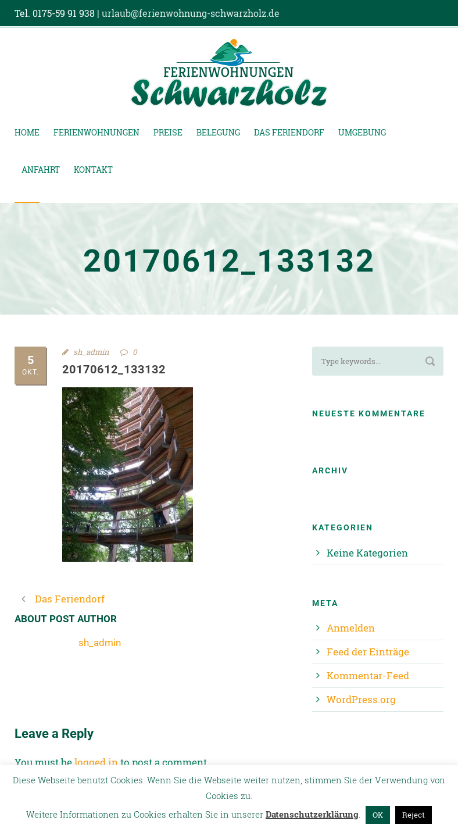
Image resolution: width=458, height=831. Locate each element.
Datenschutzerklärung (312, 814)
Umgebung (362, 132)
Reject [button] (413, 814)
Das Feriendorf (289, 132)
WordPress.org (361, 699)
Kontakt (93, 169)
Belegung (218, 132)
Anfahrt (41, 169)
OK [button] (378, 814)
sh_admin (91, 352)
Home (27, 132)
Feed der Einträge (368, 651)
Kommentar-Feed (368, 675)
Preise (168, 132)
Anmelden (351, 627)
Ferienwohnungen (96, 132)
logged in (96, 762)
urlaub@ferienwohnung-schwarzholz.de (191, 13)
